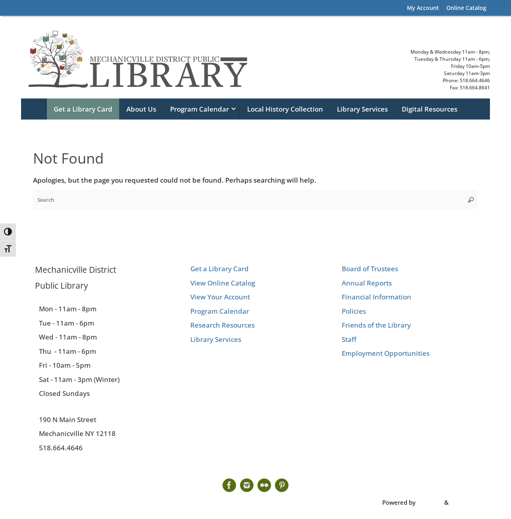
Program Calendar (219, 311)
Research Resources (222, 325)
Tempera (430, 502)
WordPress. (466, 502)
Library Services (215, 339)
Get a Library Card (219, 268)
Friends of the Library (376, 325)
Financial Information (376, 296)
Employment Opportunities (386, 353)
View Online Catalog (222, 282)
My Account (423, 8)
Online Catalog (466, 8)
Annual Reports (367, 282)
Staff (349, 339)
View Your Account (220, 296)
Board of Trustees (370, 268)
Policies (354, 311)
